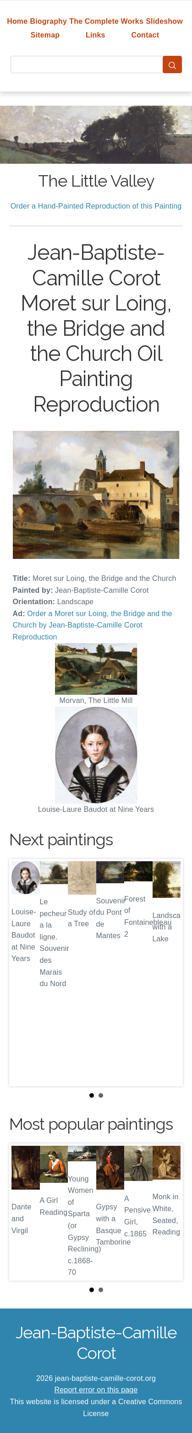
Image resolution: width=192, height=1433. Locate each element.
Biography (48, 21)
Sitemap (45, 35)
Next (168, 972)
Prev (23, 972)
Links (95, 35)
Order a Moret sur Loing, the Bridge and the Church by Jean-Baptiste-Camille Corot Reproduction (92, 625)
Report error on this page (96, 1390)
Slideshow (164, 21)
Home (17, 21)
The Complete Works (106, 21)
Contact (145, 35)
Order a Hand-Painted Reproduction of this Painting (96, 206)
